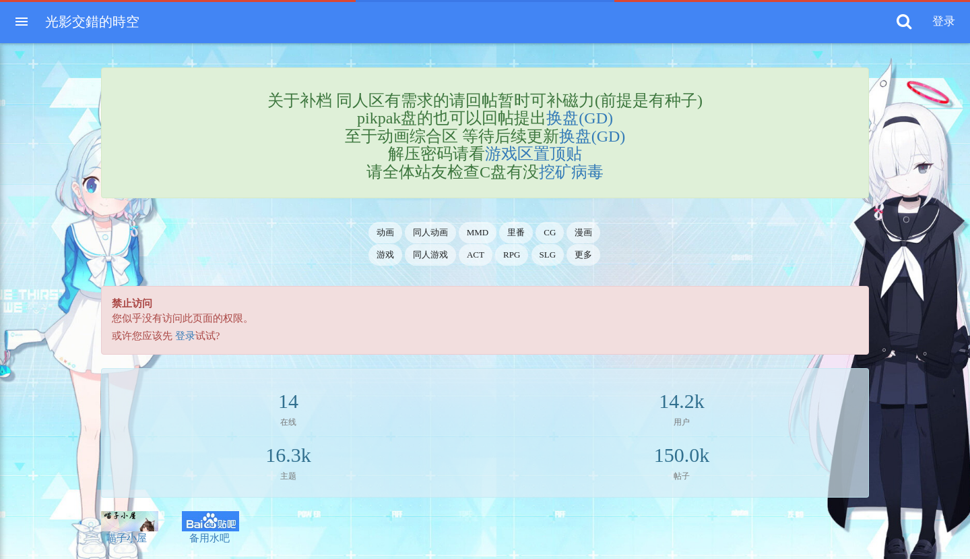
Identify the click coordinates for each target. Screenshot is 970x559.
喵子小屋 (129, 527)
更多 (583, 254)
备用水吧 (210, 527)
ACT (475, 254)
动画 (385, 232)
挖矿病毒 (571, 172)
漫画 (583, 232)
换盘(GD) (579, 118)
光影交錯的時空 (92, 21)
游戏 (385, 254)
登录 (185, 335)
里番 (516, 232)
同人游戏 (430, 254)
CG (550, 232)
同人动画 (430, 232)
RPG (511, 254)
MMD (478, 232)
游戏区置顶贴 (533, 154)
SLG (548, 254)
